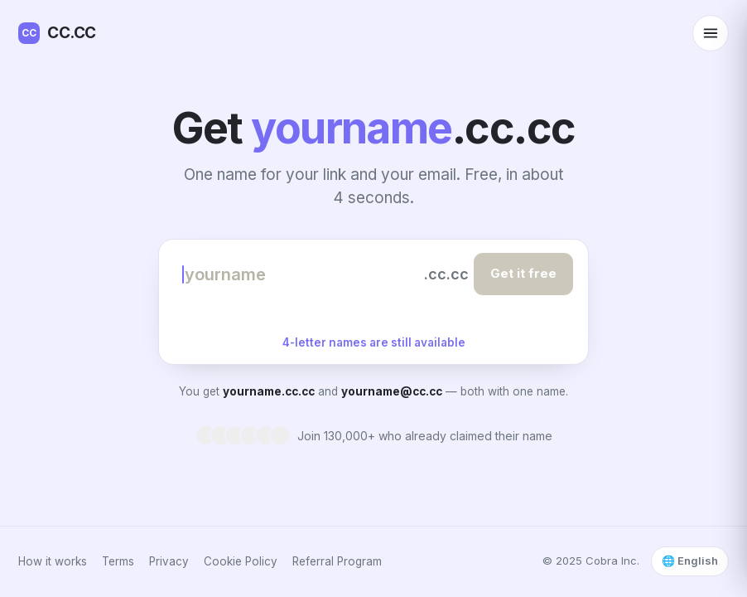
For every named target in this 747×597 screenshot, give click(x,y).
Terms (118, 561)
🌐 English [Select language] (690, 560)
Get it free (523, 273)
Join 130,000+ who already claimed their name (424, 436)
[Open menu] (710, 33)
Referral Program (337, 561)
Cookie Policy (240, 561)
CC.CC (57, 33)
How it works (52, 561)
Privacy (169, 561)
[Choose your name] (300, 274)
